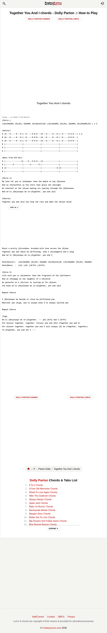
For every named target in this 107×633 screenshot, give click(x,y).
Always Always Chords (40, 499)
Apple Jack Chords (38, 503)
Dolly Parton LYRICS (80, 397)
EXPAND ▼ (53, 528)
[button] (4, 3)
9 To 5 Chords (36, 485)
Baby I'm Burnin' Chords (41, 506)
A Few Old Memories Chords (43, 488)
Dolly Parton (39, 480)
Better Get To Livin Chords (42, 517)
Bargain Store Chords (40, 513)
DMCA (61, 617)
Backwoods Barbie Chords (42, 510)
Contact (51, 617)
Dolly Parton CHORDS (27, 397)
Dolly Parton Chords (39, 19)
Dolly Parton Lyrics (68, 19)
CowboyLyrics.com (51, 628)
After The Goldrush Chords (42, 496)
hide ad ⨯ (14, 207)
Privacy (71, 617)
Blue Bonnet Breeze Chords (43, 524)
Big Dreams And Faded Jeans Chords (48, 521)
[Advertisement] (53, 78)
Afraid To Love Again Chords (43, 492)
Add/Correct (38, 617)
